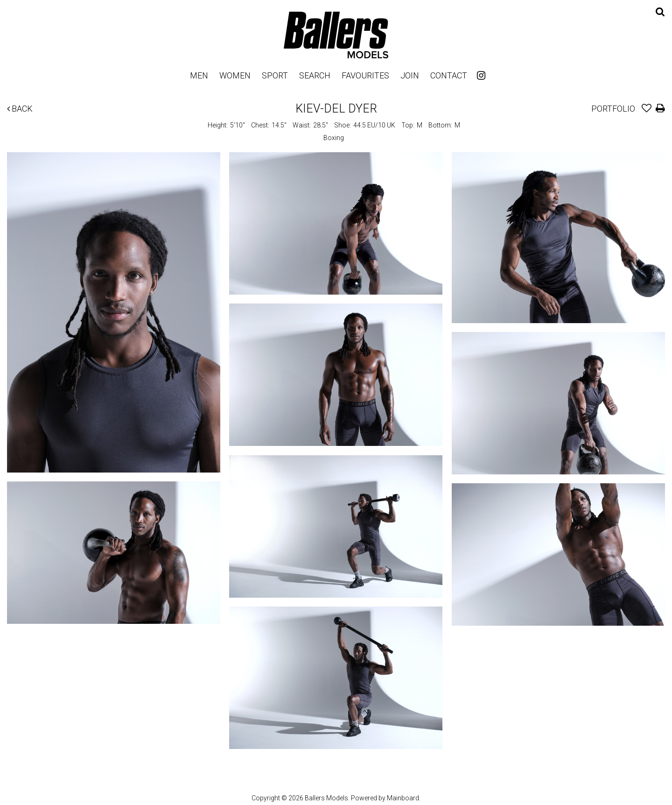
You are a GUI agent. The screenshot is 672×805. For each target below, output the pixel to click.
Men (199, 75)
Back (20, 108)
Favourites (365, 75)
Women (235, 75)
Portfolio (613, 108)
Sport (275, 75)
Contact (448, 75)
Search (314, 75)
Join (409, 75)
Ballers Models (336, 35)
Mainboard (403, 798)
